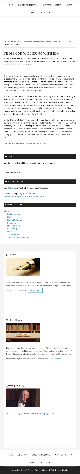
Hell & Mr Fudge (14, 220)
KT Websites (55, 470)
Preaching (12, 229)
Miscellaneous (14, 226)
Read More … (57, 359)
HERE (10, 188)
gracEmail (11, 254)
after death (19, 143)
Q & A (9, 232)
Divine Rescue (13, 214)
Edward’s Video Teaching (33, 414)
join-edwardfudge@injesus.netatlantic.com (24, 196)
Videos (7, 211)
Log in (65, 470)
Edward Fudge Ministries (40, 27)
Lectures (11, 223)
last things (41, 143)
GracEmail (30, 143)
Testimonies (13, 235)
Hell (9, 217)
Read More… (35, 290)
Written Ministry (14, 320)
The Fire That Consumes (18, 238)
